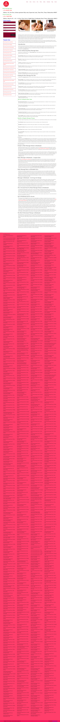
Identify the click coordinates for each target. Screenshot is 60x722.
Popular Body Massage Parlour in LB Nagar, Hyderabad (36, 613)
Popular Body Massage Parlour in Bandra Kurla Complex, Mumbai (9, 537)
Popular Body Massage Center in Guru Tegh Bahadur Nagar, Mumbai (22, 561)
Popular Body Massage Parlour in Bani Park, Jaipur (49, 544)
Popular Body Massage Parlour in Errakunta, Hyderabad (35, 632)
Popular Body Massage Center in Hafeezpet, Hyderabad (35, 696)
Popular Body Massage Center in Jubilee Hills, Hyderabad (36, 537)
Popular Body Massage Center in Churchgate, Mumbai (21, 395)
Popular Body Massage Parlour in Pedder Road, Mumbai (9, 655)
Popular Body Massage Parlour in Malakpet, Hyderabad (35, 610)
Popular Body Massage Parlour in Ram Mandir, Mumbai (8, 344)
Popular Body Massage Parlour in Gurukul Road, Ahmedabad (50, 341)
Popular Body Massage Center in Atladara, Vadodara (50, 463)
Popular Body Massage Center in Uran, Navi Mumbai (36, 524)
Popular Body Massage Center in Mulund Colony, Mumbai (36, 292)
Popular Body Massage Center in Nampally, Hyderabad (35, 657)
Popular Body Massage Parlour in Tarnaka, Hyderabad (37, 630)
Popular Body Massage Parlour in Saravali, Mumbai (9, 669)
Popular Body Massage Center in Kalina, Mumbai (22, 637)
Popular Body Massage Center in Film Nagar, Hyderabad (36, 539)
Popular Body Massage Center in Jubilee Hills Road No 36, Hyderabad (50, 278)
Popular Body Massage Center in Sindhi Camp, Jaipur (50, 576)
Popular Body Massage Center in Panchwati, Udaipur (49, 637)
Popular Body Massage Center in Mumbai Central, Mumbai (23, 456)
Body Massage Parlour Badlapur (8, 44)
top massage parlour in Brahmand (26, 159)
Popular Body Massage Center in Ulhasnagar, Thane (21, 439)
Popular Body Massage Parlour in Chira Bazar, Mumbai (8, 554)
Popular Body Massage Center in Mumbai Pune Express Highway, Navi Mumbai (37, 498)
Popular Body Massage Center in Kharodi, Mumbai (37, 256)
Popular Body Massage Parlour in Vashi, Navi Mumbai (22, 380)
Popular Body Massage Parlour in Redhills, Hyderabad (50, 258)
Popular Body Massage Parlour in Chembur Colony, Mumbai (8, 547)
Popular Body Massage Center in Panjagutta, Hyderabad (35, 679)
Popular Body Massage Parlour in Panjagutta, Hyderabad (35, 627)
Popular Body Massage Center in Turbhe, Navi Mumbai (36, 520)
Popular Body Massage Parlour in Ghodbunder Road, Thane (22, 251)
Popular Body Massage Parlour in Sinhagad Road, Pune (49, 659)
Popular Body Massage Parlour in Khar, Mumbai (8, 332)
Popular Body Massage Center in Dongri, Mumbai (23, 678)
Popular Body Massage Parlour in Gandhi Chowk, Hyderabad (50, 260)
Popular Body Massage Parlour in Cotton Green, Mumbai (9, 398)
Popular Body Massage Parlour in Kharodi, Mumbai (9, 589)
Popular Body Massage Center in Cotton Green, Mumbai (22, 546)
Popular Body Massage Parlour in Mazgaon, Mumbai (8, 281)
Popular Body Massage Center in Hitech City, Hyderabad (36, 532)
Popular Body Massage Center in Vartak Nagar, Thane (36, 456)
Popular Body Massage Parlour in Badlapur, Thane (8, 288)
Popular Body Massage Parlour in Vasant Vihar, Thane (23, 309)
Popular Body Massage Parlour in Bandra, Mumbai (9, 251)
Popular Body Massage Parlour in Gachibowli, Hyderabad (35, 649)
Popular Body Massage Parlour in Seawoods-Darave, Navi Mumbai (22, 363)
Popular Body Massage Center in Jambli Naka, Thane (36, 407)
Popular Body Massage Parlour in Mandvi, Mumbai (9, 615)
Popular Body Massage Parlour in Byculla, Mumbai (9, 386)
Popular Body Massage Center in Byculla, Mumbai (23, 534)
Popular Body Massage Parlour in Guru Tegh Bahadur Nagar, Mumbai (8, 413)
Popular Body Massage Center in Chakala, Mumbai (23, 417)
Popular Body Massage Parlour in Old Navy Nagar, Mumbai (9, 647)
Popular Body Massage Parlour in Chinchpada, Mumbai (8, 552)
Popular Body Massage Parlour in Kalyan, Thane (23, 275)
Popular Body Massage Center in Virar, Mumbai (22, 524)
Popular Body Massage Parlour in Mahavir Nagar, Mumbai (9, 608)
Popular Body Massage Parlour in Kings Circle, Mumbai (9, 400)
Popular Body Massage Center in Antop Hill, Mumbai (22, 422)
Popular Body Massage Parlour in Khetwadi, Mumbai (8, 593)
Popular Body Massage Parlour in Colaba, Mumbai (9, 276)
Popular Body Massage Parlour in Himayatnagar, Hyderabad (35, 561)
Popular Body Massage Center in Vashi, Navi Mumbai (22, 444)
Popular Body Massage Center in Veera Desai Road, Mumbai (22, 644)
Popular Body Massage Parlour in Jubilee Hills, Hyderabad (23, 388)
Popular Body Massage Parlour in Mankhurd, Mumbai (8, 425)
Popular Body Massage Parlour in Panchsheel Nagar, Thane (22, 287)
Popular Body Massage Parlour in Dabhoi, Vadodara (50, 449)
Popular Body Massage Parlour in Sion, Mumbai (8, 403)
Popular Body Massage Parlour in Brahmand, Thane (22, 236)
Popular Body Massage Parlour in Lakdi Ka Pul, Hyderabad (37, 703)
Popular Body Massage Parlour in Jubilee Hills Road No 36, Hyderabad (36, 708)
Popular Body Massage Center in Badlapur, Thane (37, 380)
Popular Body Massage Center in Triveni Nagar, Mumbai (36, 356)
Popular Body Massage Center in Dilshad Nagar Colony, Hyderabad (50, 319)
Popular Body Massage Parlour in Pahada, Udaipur (50, 617)
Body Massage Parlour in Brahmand (44, 148)
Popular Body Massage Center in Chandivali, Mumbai (21, 610)
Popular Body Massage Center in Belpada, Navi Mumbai (37, 468)
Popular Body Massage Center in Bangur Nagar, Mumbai (23, 627)
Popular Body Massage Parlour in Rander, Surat (50, 405)
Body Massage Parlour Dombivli (8, 60)
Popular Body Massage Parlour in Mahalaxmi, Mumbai (8, 310)
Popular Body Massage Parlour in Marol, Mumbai (9, 491)
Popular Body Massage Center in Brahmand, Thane (35, 385)
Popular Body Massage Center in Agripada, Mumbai (23, 666)
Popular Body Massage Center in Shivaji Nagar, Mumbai (36, 346)
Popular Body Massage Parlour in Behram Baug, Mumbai (9, 503)
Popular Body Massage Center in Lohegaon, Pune (49, 698)
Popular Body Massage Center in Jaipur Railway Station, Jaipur (50, 581)
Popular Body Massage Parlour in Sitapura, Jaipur (50, 554)
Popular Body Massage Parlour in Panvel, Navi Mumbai (9, 295)
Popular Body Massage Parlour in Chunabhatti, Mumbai (8, 420)
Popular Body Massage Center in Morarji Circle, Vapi (36, 583)
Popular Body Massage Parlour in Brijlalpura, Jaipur (49, 564)
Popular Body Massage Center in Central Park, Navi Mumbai (36, 473)
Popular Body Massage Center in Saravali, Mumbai (37, 336)
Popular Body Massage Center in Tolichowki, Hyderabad (49, 302)
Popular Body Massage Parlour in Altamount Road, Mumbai (8, 520)
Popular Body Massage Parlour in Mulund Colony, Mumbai (9, 625)
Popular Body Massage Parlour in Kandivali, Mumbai (8, 351)
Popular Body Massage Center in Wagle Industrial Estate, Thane (36, 463)
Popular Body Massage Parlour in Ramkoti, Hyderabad (37, 608)
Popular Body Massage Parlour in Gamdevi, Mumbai (8, 505)
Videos (41, 1)
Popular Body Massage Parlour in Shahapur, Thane (22, 295)
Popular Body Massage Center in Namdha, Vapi (50, 524)
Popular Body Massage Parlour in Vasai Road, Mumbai (9, 371)
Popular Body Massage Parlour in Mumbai (9, 238)
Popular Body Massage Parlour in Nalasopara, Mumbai (8, 373)
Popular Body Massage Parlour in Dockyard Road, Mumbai (8, 393)
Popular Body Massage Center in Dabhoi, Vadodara (50, 473)
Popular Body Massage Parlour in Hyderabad (8, 244)
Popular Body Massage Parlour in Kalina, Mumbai (9, 488)
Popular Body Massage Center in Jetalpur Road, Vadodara (50, 483)
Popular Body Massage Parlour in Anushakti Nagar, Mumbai (8, 532)
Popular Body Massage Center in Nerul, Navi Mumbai (36, 500)
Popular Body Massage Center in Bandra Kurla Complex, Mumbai (23, 686)
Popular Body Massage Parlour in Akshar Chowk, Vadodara (50, 441)
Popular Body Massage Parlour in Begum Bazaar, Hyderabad (36, 620)
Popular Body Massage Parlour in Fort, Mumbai (8, 259)
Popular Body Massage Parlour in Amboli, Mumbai (9, 454)
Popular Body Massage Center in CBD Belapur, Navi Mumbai (36, 471)
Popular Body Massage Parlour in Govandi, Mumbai (9, 422)
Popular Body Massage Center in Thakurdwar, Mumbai (35, 353)
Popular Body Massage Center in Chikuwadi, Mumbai (21, 705)
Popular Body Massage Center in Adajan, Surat (50, 412)
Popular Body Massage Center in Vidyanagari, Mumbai (35, 368)
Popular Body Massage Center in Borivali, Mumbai (23, 405)
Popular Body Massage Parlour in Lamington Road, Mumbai (8, 596)
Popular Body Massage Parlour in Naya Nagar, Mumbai (8, 640)
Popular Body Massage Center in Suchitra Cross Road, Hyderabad (50, 290)
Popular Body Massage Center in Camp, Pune (50, 713)
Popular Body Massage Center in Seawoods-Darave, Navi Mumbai (35, 512)
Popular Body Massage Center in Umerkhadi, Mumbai (35, 363)
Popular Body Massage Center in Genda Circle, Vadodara (50, 478)
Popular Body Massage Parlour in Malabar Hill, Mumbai (9, 613)
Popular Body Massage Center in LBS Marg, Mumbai (36, 258)
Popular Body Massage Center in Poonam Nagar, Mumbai (37, 324)
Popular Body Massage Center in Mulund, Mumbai (23, 414)
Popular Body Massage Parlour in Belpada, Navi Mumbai (23, 319)
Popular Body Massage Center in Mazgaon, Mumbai (21, 429)
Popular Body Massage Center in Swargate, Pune (49, 688)
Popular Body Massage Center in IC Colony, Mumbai (22, 625)
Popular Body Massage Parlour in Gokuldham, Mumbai (8, 449)
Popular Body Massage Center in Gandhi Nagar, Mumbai (23, 656)
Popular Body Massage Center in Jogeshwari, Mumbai (21, 490)
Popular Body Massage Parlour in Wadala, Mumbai (9, 410)
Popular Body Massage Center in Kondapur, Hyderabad (35, 698)
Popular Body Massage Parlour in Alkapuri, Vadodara (50, 439)
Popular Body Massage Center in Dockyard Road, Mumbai (23, 542)
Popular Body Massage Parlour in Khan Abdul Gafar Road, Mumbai (8, 586)
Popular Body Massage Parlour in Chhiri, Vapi (50, 485)
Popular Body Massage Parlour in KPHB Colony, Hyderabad (36, 639)
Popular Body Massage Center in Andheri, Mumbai (23, 402)
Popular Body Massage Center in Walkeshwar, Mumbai (21, 461)
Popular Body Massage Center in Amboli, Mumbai (23, 603)
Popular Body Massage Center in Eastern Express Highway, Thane (36, 397)
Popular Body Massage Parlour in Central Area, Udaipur (50, 620)
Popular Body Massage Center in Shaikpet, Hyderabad (50, 300)
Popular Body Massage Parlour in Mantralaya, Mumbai (8, 620)
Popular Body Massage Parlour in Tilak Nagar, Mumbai (8, 417)
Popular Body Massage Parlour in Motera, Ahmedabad (50, 351)
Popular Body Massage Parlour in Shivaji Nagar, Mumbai (9, 679)
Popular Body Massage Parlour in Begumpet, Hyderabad (35, 556)
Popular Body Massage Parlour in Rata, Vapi (50, 502)
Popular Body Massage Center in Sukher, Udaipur (50, 639)
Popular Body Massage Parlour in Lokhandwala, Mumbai (8, 356)
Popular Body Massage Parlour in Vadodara (35, 548)
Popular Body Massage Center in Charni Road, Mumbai (22, 451)
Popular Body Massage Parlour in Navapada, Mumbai (8, 637)
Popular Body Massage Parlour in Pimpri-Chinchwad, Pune (36, 596)
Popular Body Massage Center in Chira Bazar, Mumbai (22, 703)
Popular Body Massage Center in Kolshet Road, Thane (36, 419)
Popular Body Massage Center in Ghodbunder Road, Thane (35, 400)
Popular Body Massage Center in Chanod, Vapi (50, 520)
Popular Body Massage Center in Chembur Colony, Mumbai (23, 696)
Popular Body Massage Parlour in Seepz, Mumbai (9, 481)
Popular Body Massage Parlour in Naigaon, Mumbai (9, 369)
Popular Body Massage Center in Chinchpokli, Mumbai (21, 537)
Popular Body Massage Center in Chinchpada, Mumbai (21, 700)
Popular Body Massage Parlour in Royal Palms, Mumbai (9, 662)
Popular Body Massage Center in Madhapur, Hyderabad (35, 534)
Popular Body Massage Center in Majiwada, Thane (35, 449)
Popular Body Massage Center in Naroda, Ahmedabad (50, 366)
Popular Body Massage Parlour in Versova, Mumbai (9, 354)
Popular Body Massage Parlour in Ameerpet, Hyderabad (35, 622)
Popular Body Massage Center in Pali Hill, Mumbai (23, 432)
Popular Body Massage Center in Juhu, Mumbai (22, 488)
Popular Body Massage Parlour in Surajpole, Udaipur (49, 598)
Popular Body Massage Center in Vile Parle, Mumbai (23, 485)
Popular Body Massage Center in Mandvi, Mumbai (36, 282)
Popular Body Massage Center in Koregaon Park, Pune (50, 703)
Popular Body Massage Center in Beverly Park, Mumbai (23, 688)
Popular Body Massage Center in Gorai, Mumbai (22, 615)
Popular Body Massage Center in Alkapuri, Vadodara (37, 578)
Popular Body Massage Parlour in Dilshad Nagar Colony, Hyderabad (50, 268)
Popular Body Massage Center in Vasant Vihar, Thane (36, 458)
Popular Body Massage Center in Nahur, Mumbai (22, 588)
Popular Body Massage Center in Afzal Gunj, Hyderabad (36, 652)
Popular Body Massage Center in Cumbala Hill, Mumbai (23, 713)
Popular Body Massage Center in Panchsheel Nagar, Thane (35, 436)
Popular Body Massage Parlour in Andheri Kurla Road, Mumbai (9, 457)
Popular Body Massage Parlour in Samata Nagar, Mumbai (9, 667)
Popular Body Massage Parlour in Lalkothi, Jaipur (50, 549)
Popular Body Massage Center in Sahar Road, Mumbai (22, 632)
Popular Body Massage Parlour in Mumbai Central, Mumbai (9, 307)
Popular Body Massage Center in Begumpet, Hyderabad (35, 671)
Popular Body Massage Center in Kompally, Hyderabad (50, 292)
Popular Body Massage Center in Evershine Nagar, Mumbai (23, 612)
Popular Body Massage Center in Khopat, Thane (36, 417)
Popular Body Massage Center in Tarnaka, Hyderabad (37, 681)
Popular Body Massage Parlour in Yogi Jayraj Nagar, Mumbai (8, 708)
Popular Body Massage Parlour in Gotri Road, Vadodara (50, 456)
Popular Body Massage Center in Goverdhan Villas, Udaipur (35, 593)
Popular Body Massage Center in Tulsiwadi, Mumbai (35, 361)
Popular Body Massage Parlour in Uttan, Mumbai (9, 699)
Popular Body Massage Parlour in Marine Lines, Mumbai (9, 300)
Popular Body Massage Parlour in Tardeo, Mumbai (9, 285)
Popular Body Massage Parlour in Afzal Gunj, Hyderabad (36, 600)
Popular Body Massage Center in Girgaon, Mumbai (23, 659)
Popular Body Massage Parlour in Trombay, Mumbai (8, 691)
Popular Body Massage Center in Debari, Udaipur (50, 622)
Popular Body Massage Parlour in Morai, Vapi (50, 507)
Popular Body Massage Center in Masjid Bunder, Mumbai (22, 529)
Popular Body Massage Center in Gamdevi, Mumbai (23, 654)
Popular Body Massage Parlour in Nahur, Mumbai (9, 439)
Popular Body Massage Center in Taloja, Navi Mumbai (36, 517)
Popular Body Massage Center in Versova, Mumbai (23, 502)
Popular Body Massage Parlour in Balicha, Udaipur (50, 608)
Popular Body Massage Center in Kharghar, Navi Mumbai (37, 490)
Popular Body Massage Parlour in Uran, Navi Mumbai (22, 375)
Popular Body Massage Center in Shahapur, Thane (35, 444)
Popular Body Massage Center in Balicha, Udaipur (50, 632)
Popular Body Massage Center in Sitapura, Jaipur (50, 583)
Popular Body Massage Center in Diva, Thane (36, 392)
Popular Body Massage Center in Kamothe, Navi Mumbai (37, 483)
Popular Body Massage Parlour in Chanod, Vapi (50, 493)
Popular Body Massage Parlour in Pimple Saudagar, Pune (50, 671)
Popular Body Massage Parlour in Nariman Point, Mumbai (9, 315)
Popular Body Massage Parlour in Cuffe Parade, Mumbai (9, 562)
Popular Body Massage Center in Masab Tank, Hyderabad (50, 275)
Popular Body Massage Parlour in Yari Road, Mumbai (8, 501)
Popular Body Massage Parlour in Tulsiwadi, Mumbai (8, 694)
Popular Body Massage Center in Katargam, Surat (35, 574)
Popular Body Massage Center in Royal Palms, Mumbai (36, 329)
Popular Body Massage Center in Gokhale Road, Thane (37, 402)
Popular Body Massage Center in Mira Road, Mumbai (22, 512)
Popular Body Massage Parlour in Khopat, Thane (23, 268)
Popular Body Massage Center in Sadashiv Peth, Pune (50, 691)
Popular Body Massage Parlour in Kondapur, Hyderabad (35, 647)
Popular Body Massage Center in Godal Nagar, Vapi (50, 512)
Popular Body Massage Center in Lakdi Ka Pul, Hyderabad (50, 273)
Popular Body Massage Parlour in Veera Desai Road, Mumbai (9, 496)
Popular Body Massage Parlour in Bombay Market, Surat (50, 390)
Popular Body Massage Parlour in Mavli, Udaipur (50, 603)
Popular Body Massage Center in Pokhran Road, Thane (37, 439)
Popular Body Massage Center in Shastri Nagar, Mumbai (36, 344)
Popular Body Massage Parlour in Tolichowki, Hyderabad (49, 251)
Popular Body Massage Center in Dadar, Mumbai (22, 397)
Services (34, 1)
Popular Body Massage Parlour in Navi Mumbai (8, 241)
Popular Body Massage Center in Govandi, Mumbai (23, 571)
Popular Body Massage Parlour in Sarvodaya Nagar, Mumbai (8, 672)
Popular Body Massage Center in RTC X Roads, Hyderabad (50, 282)
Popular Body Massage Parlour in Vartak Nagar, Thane (23, 307)
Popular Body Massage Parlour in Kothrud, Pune (50, 652)
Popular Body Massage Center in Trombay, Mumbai (37, 358)
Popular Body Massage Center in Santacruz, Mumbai (21, 483)
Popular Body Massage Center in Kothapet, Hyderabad (37, 666)
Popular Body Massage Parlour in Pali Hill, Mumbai (9, 283)
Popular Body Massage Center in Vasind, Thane (36, 461)
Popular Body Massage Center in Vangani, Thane (37, 454)
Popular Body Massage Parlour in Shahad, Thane (23, 292)
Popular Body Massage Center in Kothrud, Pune (50, 686)
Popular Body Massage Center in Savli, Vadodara (49, 476)
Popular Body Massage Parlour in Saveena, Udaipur (50, 610)
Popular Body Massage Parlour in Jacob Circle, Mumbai (9, 571)
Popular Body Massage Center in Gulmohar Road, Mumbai (21, 661)
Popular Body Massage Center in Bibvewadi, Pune (49, 708)
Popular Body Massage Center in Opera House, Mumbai (36, 317)
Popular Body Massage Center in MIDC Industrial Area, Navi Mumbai (36, 495)
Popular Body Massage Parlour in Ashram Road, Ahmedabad (50, 329)
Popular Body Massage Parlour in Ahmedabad (35, 544)
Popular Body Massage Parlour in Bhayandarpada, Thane (8, 716)
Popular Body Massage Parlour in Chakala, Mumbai (9, 268)
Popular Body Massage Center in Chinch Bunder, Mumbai (22, 698)
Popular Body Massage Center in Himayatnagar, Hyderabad (49, 304)
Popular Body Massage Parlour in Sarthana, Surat (49, 402)
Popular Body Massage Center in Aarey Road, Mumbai (22, 593)
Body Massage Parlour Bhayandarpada (9, 47)
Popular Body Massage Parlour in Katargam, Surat (49, 388)
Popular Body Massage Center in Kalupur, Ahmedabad (50, 385)
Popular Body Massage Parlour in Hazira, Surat (50, 400)
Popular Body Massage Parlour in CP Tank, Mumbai (9, 525)
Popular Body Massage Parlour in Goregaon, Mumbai (8, 347)
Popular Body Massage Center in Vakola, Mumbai (23, 642)
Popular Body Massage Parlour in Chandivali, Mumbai (8, 461)
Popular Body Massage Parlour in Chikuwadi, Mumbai (8, 557)
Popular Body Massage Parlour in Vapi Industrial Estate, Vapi (49, 500)
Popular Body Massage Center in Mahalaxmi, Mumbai (21, 458)
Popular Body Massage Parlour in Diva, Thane (22, 243)
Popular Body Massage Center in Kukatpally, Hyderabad (35, 688)
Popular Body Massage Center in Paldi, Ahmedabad (36, 569)
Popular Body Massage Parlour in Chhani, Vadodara (50, 444)
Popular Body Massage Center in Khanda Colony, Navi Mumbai (36, 485)
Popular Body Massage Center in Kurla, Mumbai (22, 554)
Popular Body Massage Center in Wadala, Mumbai (23, 559)
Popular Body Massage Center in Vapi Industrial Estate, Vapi (49, 527)
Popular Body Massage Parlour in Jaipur (36, 551)
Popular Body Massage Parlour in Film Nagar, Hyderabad (22, 390)
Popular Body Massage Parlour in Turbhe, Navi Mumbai (23, 370)
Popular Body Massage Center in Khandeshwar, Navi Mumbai (35, 488)
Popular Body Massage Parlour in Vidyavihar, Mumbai (8, 442)
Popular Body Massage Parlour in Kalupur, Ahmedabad (50, 353)
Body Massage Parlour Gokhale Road (9, 69)
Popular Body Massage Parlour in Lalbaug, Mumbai (9, 278)
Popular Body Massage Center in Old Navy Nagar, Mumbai (37, 314)
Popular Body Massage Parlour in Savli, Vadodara (50, 451)
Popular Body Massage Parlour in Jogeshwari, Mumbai (8, 342)
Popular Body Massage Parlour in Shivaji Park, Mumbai (9, 681)
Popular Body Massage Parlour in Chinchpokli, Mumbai (8, 388)
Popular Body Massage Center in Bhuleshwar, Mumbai (21, 691)
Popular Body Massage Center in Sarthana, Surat (50, 427)
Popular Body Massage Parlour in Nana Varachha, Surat (50, 395)
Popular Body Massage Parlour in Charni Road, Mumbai (9, 303)
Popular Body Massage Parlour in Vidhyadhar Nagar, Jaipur (49, 566)
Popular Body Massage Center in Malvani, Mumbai (23, 622)
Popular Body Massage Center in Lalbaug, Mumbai (23, 427)
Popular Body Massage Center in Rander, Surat (50, 429)
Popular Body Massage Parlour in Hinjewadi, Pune (49, 661)
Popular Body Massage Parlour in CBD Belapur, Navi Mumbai (22, 322)
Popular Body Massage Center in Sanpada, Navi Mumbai (37, 510)
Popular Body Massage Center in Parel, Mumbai (22, 410)
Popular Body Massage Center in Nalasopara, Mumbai (21, 522)
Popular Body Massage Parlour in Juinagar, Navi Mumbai (23, 329)
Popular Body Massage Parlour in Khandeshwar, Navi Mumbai (22, 339)
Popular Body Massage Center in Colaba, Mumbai (23, 424)
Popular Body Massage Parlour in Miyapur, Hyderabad (37, 642)
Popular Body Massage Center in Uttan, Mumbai (36, 366)
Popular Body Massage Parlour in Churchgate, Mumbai (8, 246)
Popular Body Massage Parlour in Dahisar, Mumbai (9, 361)
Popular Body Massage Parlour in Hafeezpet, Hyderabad (35, 644)
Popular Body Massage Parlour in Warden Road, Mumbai (9, 706)
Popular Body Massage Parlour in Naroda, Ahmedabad (50, 334)
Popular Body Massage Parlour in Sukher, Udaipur (50, 615)
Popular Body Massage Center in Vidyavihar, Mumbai (21, 590)
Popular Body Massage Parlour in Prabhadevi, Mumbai (8, 329)
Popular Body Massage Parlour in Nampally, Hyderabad (35, 605)
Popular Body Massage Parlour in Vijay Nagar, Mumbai (8, 703)
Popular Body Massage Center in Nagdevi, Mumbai (37, 295)
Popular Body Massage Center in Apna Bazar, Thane (36, 378)
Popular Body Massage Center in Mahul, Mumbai (36, 278)
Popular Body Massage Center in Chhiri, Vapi (50, 515)
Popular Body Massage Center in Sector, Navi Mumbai (36, 515)
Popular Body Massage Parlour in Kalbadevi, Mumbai (8, 576)
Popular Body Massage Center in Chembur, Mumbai (23, 412)
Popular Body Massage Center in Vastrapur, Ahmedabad (49, 363)
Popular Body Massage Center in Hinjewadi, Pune (49, 696)
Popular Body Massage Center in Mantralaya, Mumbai (35, 287)
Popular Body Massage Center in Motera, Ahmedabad (50, 383)
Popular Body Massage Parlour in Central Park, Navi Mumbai (23, 324)
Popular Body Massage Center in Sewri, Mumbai (22, 556)
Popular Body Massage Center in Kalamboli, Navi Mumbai (21, 441)
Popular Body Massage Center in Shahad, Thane (37, 441)
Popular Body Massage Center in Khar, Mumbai (22, 480)
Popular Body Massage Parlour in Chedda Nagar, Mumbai (9, 545)
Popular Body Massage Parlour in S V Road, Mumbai (8, 664)
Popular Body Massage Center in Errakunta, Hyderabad (35, 683)
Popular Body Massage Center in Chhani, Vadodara (50, 468)
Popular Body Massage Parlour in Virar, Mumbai (8, 376)
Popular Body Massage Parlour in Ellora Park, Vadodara (36, 576)
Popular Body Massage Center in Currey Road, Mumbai (22, 539)
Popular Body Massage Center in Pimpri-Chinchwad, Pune (50, 681)
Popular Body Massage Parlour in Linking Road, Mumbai (9, 601)
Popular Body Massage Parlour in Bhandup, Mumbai (8, 437)
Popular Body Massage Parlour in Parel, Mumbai (9, 261)
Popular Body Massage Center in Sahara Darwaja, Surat (50, 417)
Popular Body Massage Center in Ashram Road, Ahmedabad (50, 361)
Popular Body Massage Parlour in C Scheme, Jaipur (36, 586)
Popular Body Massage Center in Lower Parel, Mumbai (22, 471)
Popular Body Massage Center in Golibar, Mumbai (23, 634)
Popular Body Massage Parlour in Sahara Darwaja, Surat (50, 392)
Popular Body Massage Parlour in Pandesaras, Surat (49, 410)
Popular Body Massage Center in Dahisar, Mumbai (23, 510)
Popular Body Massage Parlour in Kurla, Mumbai (9, 405)
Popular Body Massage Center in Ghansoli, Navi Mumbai (37, 476)
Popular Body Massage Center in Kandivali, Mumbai (23, 500)
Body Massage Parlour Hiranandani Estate (9, 72)
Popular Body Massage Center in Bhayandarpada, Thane (35, 383)
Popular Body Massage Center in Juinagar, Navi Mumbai (37, 478)
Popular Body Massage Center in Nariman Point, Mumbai (23, 463)
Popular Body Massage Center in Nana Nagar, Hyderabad (49, 307)
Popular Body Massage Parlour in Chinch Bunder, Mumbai (9, 549)
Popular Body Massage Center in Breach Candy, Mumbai (23, 671)
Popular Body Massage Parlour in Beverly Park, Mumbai (9, 540)
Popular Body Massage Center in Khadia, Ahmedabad (50, 380)
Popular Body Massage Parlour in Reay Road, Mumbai (8, 395)
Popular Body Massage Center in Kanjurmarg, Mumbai (21, 583)
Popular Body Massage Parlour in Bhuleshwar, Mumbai (8, 542)
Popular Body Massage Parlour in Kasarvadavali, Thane (22, 265)
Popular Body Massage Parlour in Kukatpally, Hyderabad (35, 637)
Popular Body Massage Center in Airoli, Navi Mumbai (36, 480)
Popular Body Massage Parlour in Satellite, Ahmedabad (50, 324)
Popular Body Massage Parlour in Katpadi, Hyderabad (50, 270)
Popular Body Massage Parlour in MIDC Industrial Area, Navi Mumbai (22, 346)
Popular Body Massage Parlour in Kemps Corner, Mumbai (9, 584)
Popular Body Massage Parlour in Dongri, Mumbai (9, 530)
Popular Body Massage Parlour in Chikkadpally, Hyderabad (35, 715)
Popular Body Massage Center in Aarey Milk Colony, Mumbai (22, 608)
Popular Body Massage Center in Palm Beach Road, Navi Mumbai (36, 502)
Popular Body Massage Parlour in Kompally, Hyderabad (49, 241)
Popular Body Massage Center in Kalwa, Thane (36, 410)
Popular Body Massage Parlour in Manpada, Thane (22, 241)
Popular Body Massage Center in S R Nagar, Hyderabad (36, 676)
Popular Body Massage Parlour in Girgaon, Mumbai (9, 510)
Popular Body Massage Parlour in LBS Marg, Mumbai (8, 591)
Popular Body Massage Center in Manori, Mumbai (36, 285)
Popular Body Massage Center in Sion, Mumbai (22, 551)
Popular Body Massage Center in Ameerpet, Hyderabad (35, 559)
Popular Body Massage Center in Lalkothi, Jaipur (50, 578)
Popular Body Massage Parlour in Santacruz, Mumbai (8, 334)
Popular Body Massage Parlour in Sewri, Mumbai (9, 408)
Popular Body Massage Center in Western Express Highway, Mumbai (23, 647)
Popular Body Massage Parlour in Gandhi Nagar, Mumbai (9, 508)
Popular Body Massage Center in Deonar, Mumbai (23, 715)
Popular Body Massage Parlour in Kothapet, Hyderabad (35, 615)
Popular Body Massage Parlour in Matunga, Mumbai (8, 327)
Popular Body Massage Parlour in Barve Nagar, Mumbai (9, 569)
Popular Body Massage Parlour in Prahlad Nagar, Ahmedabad (50, 339)
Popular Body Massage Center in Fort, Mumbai (22, 407)
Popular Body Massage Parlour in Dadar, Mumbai (9, 249)
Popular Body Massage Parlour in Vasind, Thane (23, 312)
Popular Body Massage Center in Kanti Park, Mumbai (36, 248)
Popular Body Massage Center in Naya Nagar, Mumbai (36, 307)
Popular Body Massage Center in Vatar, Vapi (50, 537)
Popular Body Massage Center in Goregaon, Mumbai (21, 495)
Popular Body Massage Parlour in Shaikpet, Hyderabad (50, 248)
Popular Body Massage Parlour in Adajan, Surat (36, 571)
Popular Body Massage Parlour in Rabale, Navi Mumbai (23, 358)
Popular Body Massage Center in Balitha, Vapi (50, 522)
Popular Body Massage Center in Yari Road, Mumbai (22, 649)
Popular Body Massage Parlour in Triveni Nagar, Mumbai (9, 689)
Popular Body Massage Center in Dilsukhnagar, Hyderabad (35, 542)
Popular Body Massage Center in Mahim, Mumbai (23, 473)
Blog (52, 1)
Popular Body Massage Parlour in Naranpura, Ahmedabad (49, 336)
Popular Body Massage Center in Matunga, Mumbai (23, 476)
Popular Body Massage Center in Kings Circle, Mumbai (22, 549)
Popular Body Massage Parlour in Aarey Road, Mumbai (9, 444)
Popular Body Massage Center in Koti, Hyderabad (36, 654)
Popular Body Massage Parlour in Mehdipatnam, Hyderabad (49, 253)
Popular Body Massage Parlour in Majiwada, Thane (22, 278)
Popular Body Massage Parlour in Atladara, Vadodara (50, 436)
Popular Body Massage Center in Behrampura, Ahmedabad (49, 378)
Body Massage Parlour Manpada (8, 55)
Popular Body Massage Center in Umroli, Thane (36, 451)
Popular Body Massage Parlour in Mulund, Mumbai (9, 266)
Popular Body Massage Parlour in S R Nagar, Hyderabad (36, 625)
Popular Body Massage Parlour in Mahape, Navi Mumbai (23, 356)
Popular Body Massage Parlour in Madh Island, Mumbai (9, 606)
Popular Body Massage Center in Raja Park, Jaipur (36, 588)
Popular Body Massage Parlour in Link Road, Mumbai (8, 598)
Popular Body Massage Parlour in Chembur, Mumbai (8, 263)
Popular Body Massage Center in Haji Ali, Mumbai (23, 664)
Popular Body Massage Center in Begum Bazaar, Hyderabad (36, 674)
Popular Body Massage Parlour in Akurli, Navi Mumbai (22, 317)
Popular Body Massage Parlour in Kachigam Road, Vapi (49, 505)
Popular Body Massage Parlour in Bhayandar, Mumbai (8, 366)
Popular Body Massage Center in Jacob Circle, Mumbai (36, 238)
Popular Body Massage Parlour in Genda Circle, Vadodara (50, 454)
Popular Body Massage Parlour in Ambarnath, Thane (8, 713)
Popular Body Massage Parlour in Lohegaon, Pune (49, 664)
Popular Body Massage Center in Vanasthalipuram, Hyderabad (49, 297)
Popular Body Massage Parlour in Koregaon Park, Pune (49, 669)
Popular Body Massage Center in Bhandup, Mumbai (23, 586)
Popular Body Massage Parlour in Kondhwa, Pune (49, 676)
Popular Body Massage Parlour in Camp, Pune (50, 678)
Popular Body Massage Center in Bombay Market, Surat (50, 414)
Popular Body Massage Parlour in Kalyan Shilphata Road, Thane (23, 263)
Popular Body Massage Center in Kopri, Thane (36, 422)
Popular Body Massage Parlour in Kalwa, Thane (23, 260)
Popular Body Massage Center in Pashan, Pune (50, 700)
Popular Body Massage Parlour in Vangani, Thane (23, 304)
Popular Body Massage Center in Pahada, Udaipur (50, 642)
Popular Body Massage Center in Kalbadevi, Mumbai (35, 243)
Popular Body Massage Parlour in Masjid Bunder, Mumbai (9, 381)
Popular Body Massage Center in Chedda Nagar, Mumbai (23, 693)
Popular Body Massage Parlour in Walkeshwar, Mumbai (8, 312)
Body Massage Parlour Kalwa (7, 77)
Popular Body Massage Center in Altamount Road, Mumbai (21, 669)
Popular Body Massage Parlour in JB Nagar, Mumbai (8, 469)
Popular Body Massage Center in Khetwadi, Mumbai (35, 260)
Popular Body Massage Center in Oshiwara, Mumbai (21, 600)
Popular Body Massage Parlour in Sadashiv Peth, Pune (50, 656)
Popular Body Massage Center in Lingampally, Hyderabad (49, 287)
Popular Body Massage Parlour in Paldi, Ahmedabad (50, 326)
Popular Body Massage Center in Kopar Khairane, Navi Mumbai (36, 493)
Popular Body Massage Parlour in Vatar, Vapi (50, 510)
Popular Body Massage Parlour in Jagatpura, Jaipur (49, 561)
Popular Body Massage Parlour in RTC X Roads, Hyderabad (36, 713)
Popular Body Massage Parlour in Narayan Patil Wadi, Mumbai (9, 633)
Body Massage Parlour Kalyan (8, 94)
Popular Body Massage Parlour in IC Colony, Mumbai (8, 476)
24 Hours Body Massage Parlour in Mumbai (8, 236)
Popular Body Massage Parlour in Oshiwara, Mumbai (8, 452)
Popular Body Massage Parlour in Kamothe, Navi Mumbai (22, 334)
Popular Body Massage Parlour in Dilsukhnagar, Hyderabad (22, 392)
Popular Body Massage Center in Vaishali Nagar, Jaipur (50, 588)
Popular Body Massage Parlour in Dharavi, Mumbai (9, 415)
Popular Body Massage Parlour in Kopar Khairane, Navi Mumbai (22, 344)
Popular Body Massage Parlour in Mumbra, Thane (9, 290)
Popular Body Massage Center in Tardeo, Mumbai (23, 434)
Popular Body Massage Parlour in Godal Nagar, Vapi (36, 581)
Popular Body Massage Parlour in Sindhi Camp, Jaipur (50, 546)
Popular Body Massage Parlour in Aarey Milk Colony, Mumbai (9, 459)
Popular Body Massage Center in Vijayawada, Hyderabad (49, 314)
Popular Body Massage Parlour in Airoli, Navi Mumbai (9, 293)
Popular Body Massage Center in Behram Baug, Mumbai (23, 652)
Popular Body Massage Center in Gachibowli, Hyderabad (35, 701)
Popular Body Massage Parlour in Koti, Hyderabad (36, 603)
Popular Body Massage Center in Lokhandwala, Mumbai (21, 505)
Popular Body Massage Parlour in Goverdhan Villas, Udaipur (49, 600)
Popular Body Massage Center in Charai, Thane (36, 388)
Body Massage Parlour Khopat (8, 86)
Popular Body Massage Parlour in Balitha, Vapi (50, 495)
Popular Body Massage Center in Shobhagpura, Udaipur (49, 630)
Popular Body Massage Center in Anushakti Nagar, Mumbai (21, 681)
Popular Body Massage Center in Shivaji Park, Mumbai (36, 348)
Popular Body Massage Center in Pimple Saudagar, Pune (50, 705)
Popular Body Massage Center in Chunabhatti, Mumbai (21, 568)
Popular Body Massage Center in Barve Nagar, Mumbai (36, 236)
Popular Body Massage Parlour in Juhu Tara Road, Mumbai (8, 574)
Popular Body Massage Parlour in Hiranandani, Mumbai (8, 430)
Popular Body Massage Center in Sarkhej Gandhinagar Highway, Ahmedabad (50, 375)
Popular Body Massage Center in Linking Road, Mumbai (36, 268)
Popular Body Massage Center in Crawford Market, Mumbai (23, 708)
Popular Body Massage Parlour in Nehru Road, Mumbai (9, 645)
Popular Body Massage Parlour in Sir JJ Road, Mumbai (9, 684)
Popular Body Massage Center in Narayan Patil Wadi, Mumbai (37, 300)
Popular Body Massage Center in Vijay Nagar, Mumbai (36, 370)
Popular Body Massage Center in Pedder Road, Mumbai (36, 322)
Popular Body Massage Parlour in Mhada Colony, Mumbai (9, 603)
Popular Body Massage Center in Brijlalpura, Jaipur (49, 593)
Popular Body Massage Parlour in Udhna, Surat (50, 407)
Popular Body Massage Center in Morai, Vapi (50, 534)
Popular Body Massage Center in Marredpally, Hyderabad (49, 295)
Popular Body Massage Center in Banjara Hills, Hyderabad (23, 446)
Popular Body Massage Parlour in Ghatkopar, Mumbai (8, 427)
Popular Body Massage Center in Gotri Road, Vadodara (49, 480)
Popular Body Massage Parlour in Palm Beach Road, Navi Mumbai (22, 353)
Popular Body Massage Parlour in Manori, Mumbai (9, 618)
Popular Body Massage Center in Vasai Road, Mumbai (22, 520)
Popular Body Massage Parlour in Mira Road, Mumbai (8, 364)
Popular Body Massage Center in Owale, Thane (36, 432)
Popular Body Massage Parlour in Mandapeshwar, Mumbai (8, 623)
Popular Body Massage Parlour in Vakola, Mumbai (9, 493)
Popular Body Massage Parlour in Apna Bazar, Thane (8, 711)
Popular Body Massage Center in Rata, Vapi (49, 529)
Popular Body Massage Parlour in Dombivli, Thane (23, 246)
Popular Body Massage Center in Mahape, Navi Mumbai (37, 529)
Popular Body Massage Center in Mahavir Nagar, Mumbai (37, 275)
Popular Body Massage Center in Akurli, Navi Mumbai (36, 466)
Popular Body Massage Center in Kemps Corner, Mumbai (36, 251)
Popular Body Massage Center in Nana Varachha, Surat (49, 419)
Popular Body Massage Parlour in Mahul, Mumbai (9, 611)
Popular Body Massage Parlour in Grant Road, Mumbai (9, 305)
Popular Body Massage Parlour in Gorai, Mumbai (9, 466)
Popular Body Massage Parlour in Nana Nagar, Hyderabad (50, 256)
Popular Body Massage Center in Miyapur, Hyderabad (37, 693)
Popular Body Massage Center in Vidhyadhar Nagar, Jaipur (49, 595)
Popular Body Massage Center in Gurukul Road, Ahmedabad (50, 373)
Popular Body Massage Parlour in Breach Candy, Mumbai (9, 523)
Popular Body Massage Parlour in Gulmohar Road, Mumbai (8, 513)
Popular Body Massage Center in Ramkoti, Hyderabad (37, 659)
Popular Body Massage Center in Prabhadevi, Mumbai (21, 478)
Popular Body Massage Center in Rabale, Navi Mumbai (36, 507)
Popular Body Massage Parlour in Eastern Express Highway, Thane (23, 248)
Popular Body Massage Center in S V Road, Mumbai (37, 331)
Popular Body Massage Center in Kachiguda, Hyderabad (49, 317)
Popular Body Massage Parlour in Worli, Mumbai (9, 320)
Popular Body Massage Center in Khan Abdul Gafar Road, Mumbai (36, 253)
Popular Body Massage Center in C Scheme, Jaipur (49, 568)
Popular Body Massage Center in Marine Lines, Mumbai (22, 449)
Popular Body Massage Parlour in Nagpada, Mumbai (8, 630)
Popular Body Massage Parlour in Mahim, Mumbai (9, 325)
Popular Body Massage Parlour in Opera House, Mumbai (9, 650)
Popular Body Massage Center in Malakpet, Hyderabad (37, 661)
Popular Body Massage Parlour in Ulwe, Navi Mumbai (22, 373)
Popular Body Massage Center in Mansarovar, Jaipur (49, 571)
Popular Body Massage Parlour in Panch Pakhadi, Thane (22, 285)
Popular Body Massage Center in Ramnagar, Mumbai (35, 319)
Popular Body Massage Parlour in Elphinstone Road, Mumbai (8, 317)
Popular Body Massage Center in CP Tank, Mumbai (23, 674)
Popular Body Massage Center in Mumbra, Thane (37, 427)
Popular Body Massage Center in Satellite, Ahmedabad (50, 358)
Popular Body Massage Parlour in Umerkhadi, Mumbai (8, 696)
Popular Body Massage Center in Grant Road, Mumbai (22, 454)
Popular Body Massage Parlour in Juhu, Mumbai (9, 339)
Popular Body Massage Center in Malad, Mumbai (22, 498)
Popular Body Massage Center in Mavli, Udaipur (50, 627)
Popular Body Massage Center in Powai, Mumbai (22, 507)
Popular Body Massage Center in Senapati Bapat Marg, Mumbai (37, 341)
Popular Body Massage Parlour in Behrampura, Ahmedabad (49, 346)
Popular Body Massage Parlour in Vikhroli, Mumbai (9, 432)
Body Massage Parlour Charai (7, 52)
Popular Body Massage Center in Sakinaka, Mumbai (23, 419)
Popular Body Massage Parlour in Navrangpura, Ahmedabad (35, 566)
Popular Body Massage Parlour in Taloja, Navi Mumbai (23, 368)
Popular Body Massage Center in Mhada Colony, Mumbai (36, 270)
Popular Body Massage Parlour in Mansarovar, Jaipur (49, 539)
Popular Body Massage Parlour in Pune (36, 554)
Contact (55, 1)
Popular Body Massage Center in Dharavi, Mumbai (23, 564)
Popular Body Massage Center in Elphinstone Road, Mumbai (21, 466)
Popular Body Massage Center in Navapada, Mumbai (35, 304)
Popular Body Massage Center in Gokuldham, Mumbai (21, 598)
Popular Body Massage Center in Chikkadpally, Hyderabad (49, 285)
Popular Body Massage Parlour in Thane (9, 239)
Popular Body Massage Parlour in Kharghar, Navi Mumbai (22, 341)
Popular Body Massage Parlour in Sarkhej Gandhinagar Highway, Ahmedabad (50, 344)
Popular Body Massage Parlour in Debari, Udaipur (36, 591)
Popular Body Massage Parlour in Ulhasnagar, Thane (22, 300)
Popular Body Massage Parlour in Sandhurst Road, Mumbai (8, 383)
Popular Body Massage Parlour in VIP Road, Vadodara (49, 446)
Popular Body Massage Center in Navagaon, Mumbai (35, 302)
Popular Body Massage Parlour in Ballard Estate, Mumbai (9, 535)
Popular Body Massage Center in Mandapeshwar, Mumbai (35, 290)
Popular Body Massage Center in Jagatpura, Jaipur (49, 590)
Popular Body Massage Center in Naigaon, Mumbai (23, 517)
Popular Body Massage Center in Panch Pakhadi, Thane (36, 434)
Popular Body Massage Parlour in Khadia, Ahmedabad (50, 348)
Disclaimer (48, 1)
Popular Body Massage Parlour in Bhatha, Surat (50, 397)
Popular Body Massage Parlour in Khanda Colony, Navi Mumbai (23, 336)
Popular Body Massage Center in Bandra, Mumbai (23, 400)
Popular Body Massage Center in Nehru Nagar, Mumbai (36, 309)
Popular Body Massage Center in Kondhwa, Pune (49, 710)
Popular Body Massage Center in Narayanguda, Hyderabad (49, 280)
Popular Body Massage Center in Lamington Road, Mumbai (35, 263)
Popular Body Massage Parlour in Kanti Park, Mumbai (8, 581)
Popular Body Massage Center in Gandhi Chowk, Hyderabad (50, 312)
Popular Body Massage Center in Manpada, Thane (35, 390)
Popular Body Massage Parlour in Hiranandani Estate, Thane (22, 256)
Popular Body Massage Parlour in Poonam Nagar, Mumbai (9, 657)
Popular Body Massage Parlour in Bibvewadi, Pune (49, 674)
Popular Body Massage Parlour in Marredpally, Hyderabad (49, 243)
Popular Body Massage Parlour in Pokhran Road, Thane (23, 290)
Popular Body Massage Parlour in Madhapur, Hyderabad (8, 298)
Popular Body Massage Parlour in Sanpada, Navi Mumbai (22, 361)
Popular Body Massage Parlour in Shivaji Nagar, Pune (50, 649)
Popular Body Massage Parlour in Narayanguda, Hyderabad (35, 710)
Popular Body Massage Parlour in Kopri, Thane (22, 273)
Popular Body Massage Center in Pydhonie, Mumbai (37, 326)
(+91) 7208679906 (7, 16)
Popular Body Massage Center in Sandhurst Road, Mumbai (21, 532)
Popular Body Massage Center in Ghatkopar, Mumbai (21, 576)
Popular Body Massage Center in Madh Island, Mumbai (36, 273)
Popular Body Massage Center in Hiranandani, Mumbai (21, 578)
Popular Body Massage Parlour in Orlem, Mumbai (9, 471)
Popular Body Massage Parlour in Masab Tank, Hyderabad (36, 705)
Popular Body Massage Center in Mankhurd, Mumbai (21, 573)
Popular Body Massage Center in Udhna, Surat (50, 432)
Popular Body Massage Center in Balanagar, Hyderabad (35, 686)
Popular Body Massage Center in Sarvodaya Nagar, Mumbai (35, 339)
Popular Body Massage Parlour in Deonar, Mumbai (9, 567)
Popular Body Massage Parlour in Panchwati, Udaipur (49, 612)
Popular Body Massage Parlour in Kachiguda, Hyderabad (49, 265)
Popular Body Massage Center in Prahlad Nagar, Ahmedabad (50, 370)
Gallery (44, 1)
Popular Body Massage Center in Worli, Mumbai (22, 468)
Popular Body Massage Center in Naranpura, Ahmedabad (49, 368)
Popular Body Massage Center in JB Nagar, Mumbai (23, 617)
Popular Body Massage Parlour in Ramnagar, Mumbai (8, 652)
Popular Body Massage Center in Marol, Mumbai (22, 639)
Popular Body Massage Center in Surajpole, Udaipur (50, 625)
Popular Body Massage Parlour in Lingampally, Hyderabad (49, 236)
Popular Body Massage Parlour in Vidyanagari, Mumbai (8, 701)
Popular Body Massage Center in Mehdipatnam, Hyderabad (35, 564)
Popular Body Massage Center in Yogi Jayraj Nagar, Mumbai (36, 375)
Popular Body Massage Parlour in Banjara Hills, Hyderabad (23, 385)
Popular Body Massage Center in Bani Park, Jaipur (49, 573)
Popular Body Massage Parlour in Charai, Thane (23, 238)
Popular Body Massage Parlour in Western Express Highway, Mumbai (9, 498)
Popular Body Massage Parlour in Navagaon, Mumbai (8, 635)
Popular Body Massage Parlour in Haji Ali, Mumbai (9, 515)
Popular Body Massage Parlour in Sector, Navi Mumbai (23, 366)
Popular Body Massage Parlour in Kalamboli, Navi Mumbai (22, 331)
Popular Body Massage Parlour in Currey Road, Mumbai (9, 391)
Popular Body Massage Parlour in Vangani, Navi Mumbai (23, 378)
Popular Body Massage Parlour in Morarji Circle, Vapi (50, 488)
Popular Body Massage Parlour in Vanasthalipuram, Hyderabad (49, 246)
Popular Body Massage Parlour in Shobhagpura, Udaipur (49, 605)
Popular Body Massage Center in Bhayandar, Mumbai (21, 515)
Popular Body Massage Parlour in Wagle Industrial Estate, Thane (22, 314)
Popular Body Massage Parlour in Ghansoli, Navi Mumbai (22, 326)
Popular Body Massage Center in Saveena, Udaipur (50, 634)
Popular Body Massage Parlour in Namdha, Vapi (50, 498)
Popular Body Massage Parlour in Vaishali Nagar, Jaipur (50, 559)
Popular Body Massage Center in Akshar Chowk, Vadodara (50, 466)
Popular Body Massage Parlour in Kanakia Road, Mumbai (9, 579)
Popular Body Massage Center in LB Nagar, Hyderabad (37, 664)
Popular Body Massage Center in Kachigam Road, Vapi (49, 532)
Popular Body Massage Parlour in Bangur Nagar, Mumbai (9, 479)
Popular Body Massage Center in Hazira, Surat (50, 424)
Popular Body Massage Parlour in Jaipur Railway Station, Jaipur (50, 551)
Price (37, 1)
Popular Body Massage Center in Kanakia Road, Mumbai (37, 246)
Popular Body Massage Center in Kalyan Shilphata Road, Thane (36, 412)
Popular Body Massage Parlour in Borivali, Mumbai (9, 256)
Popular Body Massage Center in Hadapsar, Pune (49, 683)
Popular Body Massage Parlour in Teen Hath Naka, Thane (22, 297)
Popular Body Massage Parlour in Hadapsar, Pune (49, 647)
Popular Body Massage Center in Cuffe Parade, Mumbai (22, 710)
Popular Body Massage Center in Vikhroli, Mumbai (23, 581)
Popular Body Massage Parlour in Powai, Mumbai (9, 359)
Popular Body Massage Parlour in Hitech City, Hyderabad (23, 383)
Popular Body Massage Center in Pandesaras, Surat (49, 434)
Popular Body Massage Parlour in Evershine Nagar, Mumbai (8, 464)
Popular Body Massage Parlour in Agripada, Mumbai (8, 518)
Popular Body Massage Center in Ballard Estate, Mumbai (22, 683)
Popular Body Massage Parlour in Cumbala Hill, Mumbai (9, 564)
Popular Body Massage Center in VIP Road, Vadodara (50, 471)
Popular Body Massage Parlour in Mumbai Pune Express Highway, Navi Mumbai (23, 348)
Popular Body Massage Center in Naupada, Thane (37, 429)
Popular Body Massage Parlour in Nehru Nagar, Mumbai (9, 642)
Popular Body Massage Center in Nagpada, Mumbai (37, 297)
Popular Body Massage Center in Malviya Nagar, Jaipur (50, 586)
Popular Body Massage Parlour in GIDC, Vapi (50, 490)
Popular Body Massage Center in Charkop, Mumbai (23, 527)
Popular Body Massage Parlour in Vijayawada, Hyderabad (49, 263)
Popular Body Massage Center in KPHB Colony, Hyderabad (36, 691)
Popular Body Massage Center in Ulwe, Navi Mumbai (36, 522)
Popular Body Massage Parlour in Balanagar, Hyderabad (35, 635)
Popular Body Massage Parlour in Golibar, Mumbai (9, 486)
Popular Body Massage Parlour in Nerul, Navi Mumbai (22, 351)
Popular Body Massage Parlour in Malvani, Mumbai (9, 474)
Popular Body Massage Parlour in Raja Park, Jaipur (49, 542)
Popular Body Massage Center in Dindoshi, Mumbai (23, 595)
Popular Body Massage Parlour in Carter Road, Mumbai (9, 527)
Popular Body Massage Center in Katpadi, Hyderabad (50, 322)
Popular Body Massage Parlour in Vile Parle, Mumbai (8, 337)
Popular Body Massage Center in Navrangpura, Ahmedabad (49, 356)
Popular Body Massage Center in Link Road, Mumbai (36, 265)
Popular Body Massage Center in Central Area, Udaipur (50, 644)
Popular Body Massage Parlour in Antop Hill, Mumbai (9, 273)
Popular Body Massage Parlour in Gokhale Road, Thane (23, 253)
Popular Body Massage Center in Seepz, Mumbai (22, 630)
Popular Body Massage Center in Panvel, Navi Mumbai (36, 505)
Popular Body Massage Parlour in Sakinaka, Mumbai (8, 271)
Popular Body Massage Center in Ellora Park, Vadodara (50, 461)
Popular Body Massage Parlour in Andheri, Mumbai (9, 254)
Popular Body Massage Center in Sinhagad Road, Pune (50, 693)
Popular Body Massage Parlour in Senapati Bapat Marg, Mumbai (9, 674)
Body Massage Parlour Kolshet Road (8, 89)
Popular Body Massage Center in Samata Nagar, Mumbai (36, 334)
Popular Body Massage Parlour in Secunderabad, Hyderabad (35, 618)
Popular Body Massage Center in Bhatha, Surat (50, 422)
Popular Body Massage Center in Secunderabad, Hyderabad (35, 669)
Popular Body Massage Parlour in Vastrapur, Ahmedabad (49, 331)
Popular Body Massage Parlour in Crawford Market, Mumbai (8, 559)
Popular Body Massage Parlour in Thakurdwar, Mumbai (8, 686)
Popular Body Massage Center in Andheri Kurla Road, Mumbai (23, 605)
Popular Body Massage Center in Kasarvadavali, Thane (35, 414)
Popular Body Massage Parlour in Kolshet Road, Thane (23, 270)
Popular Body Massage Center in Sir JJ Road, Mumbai (36, 351)
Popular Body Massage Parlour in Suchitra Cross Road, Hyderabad (50, 238)
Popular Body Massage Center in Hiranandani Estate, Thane (35, 405)
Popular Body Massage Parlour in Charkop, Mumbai (9, 378)
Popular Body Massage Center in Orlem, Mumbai (22, 620)
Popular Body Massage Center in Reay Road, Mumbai (22, 544)
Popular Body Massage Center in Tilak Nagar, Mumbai (22, 566)
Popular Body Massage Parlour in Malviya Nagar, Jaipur (50, 556)
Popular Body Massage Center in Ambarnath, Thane (35, 424)
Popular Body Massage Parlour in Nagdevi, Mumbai (9, 628)
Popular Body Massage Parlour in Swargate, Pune (49, 654)
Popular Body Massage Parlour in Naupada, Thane (22, 280)
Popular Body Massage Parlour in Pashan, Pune (50, 666)
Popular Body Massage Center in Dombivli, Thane (37, 395)
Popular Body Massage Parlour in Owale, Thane (23, 282)
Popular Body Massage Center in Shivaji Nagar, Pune (36, 598)
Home (27, 1)
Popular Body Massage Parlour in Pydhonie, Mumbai (8, 659)
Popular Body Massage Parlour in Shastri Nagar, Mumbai (9, 677)
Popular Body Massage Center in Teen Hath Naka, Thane (36, 446)
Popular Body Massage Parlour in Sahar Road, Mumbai (9, 483)
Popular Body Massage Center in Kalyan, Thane (23, 436)
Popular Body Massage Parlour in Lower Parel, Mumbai (9, 322)
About (30, 1)
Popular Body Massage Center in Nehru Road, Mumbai (36, 312)
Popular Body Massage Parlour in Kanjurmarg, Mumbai (8, 435)
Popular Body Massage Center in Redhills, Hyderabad (50, 309)
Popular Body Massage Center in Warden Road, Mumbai (36, 373)
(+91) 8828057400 (7, 10)
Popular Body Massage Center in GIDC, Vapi (50, 517)
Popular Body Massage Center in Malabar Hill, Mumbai (37, 280)
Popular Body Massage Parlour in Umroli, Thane (23, 302)
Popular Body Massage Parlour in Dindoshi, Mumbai (8, 447)
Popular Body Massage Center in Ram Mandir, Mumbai (22, 493)
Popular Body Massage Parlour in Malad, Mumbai (9, 349)
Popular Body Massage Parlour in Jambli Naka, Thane (23, 258)
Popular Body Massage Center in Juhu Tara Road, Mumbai (36, 241)
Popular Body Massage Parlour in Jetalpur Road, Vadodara (50, 458)
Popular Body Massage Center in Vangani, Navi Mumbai (37, 527)
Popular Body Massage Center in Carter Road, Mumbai (22, 676)
